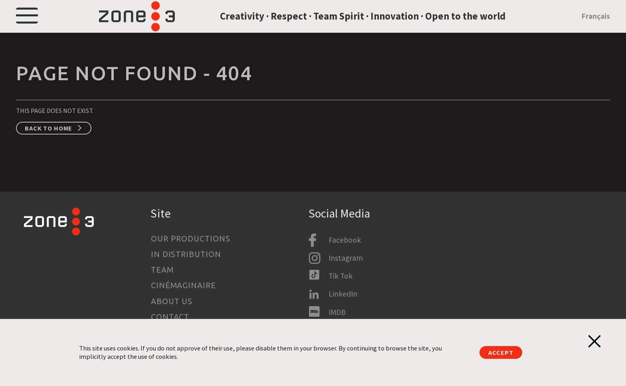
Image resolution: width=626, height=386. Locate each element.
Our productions (191, 238)
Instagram (346, 258)
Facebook (345, 240)
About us (172, 301)
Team (162, 269)
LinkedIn (343, 294)
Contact (170, 317)
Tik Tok (341, 276)
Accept (500, 352)
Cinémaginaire (183, 285)
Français (595, 25)
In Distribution (186, 254)
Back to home (48, 146)
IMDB (337, 312)
